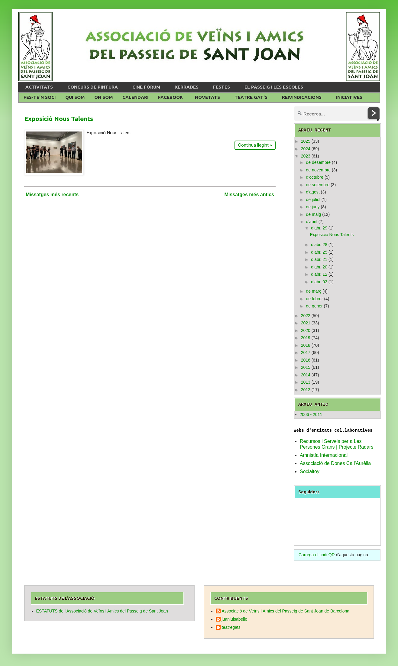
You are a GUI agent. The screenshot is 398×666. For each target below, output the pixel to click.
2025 (305, 141)
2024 (305, 148)
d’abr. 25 (319, 252)
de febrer (314, 298)
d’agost (312, 192)
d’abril (311, 221)
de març (313, 291)
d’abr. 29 (319, 228)
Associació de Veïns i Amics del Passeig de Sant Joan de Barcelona (286, 611)
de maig (313, 214)
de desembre (318, 162)
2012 (305, 389)
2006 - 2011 (311, 414)
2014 (305, 374)
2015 (305, 367)
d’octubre (314, 177)
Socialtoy (309, 471)
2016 (305, 360)
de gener (314, 306)
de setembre (317, 184)
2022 (305, 315)
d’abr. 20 (319, 267)
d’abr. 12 (319, 274)
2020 (305, 330)
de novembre (318, 169)
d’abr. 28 (319, 244)
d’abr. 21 (319, 259)
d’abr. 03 (319, 281)
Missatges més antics (249, 194)
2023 (305, 156)
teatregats (231, 627)
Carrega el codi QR (317, 554)
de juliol (313, 199)
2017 (305, 352)
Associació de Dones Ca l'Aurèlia (335, 463)
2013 (305, 382)
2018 (305, 345)
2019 (305, 337)
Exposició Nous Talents (58, 118)
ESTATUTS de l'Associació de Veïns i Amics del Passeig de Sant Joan (102, 611)
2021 (305, 322)
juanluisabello (235, 619)
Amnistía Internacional (324, 455)
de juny (312, 206)
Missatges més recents (52, 194)
